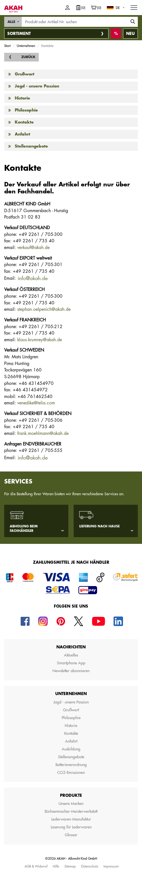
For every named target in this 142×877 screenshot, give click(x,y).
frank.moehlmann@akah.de (43, 433)
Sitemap (70, 866)
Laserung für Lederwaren (71, 826)
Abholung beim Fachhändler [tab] (24, 529)
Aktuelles (71, 655)
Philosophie (26, 110)
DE (118, 7)
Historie (22, 98)
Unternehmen (26, 45)
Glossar (71, 834)
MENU (134, 6)
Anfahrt (22, 134)
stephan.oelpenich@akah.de (44, 309)
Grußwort (24, 74)
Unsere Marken (71, 803)
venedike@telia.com (36, 403)
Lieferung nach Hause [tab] (99, 526)
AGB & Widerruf (36, 866)
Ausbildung (71, 749)
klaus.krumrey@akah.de (39, 340)
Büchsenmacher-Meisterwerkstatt (71, 811)
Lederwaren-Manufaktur (71, 819)
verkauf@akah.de (33, 247)
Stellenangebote (31, 146)
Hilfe (56, 866)
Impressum (111, 866)
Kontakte (24, 122)
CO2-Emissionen (71, 772)
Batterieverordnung (71, 764)
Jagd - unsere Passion (37, 86)
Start (7, 45)
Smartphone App (71, 662)
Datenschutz (89, 866)
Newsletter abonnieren (71, 670)
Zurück (28, 57)
